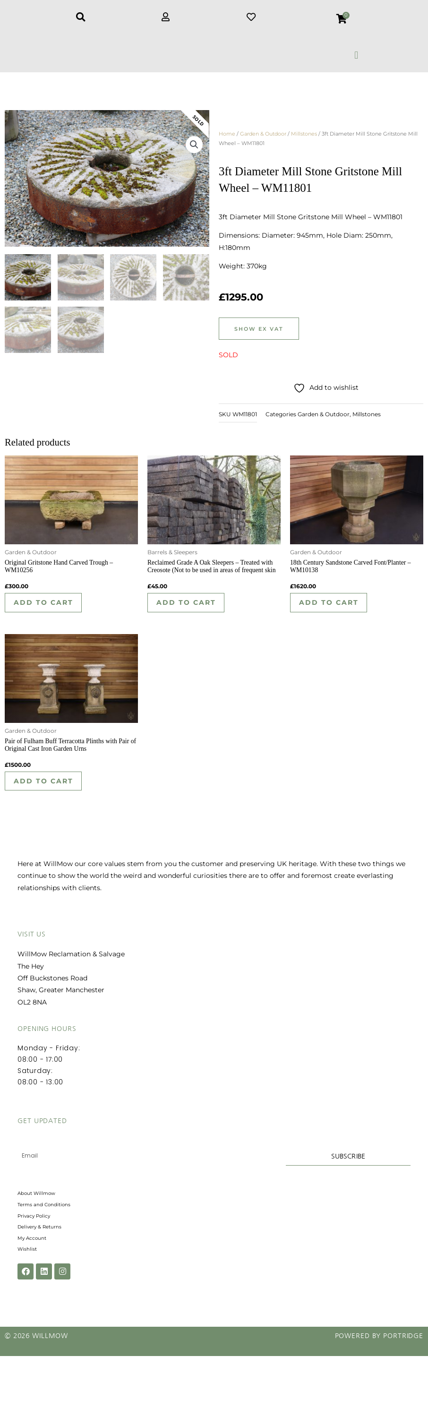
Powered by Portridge (379, 1387)
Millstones (304, 139)
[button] (356, 55)
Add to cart (50, 611)
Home (227, 139)
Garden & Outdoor (263, 139)
